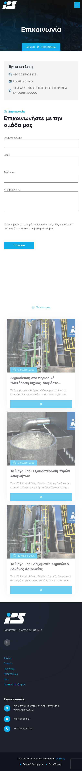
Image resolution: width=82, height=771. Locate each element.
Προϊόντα (9, 668)
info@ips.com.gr (22, 718)
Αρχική (30, 47)
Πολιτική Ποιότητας (14, 684)
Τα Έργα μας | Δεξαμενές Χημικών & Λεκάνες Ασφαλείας (39, 568)
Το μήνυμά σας (12, 189)
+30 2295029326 (23, 728)
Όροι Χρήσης (55, 764)
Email (7, 155)
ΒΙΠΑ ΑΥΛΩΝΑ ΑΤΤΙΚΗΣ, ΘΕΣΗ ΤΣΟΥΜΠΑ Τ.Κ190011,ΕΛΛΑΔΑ (36, 708)
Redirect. (60, 758)
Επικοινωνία (48, 47)
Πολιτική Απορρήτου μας (39, 228)
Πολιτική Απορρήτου (33, 764)
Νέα (6, 679)
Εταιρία (8, 663)
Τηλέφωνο (9, 172)
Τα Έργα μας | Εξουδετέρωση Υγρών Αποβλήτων (40, 475)
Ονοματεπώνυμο (13, 137)
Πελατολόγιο (11, 674)
